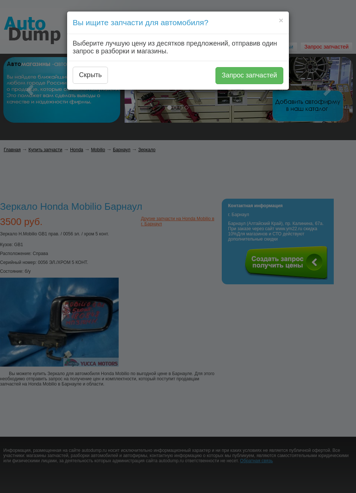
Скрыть (90, 75)
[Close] (281, 20)
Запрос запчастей (249, 75)
